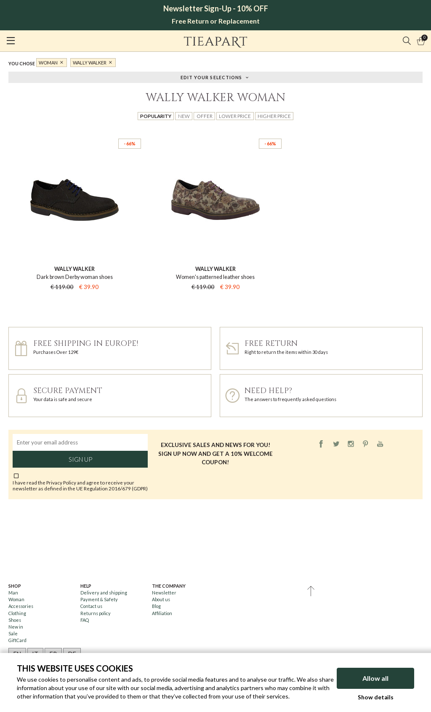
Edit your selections (211, 77)
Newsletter (164, 592)
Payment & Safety (99, 599)
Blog (156, 606)
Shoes (14, 620)
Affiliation (162, 613)
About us (161, 599)
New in (15, 626)
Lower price (235, 116)
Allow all (375, 678)
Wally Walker (89, 62)
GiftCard (17, 640)
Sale (13, 633)
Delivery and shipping (103, 592)
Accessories (20, 606)
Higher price (274, 116)
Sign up (80, 459)
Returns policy (95, 613)
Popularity (155, 116)
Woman (48, 62)
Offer (205, 116)
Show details (376, 697)
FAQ (84, 620)
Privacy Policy (61, 482)
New (184, 116)
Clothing (17, 613)
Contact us (91, 606)
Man (13, 592)
